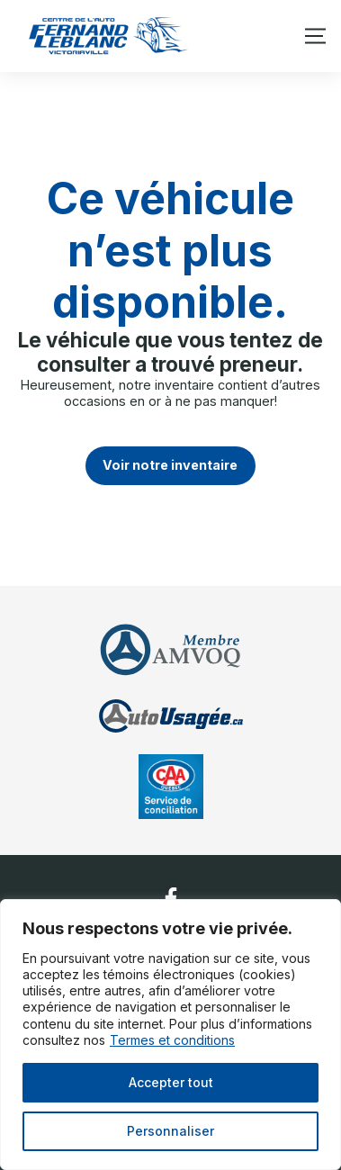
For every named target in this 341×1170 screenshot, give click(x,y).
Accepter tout (171, 1082)
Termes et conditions (172, 1040)
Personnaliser (170, 1130)
